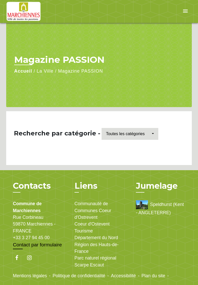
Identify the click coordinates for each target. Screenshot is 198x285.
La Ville (45, 71)
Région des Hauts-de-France (97, 248)
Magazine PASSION (80, 71)
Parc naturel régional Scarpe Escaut (95, 261)
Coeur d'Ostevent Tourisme (92, 227)
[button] (130, 134)
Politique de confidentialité (79, 275)
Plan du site (153, 275)
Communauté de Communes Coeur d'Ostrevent (93, 210)
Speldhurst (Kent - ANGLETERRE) (160, 207)
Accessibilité (123, 275)
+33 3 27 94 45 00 (31, 237)
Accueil (23, 71)
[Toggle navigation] (185, 11)
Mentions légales (30, 275)
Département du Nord (96, 237)
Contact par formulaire (37, 244)
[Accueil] (25, 11)
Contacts (32, 186)
